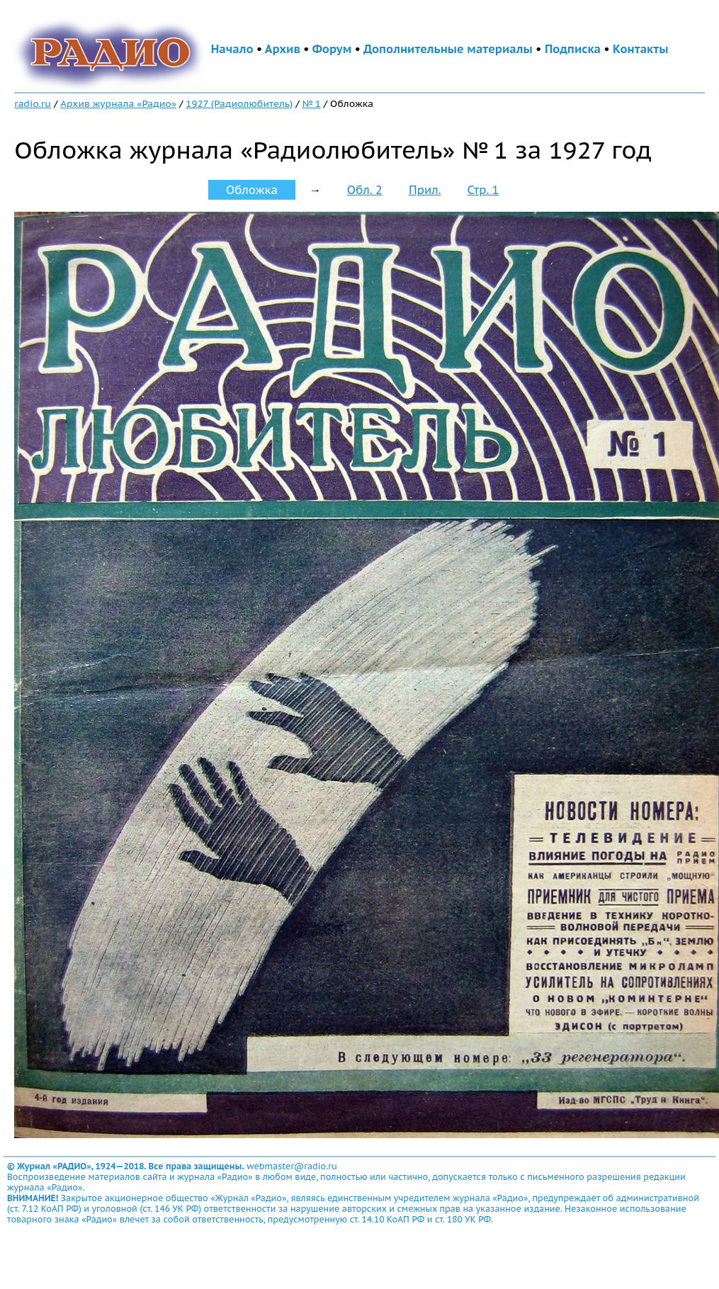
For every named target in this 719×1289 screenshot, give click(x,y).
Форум (332, 49)
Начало (232, 49)
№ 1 (311, 103)
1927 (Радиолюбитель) (239, 103)
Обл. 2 (365, 190)
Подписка (573, 49)
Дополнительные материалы (448, 49)
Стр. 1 (483, 190)
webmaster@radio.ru (292, 1166)
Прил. (425, 190)
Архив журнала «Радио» (118, 103)
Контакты (640, 49)
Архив (282, 49)
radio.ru (32, 103)
